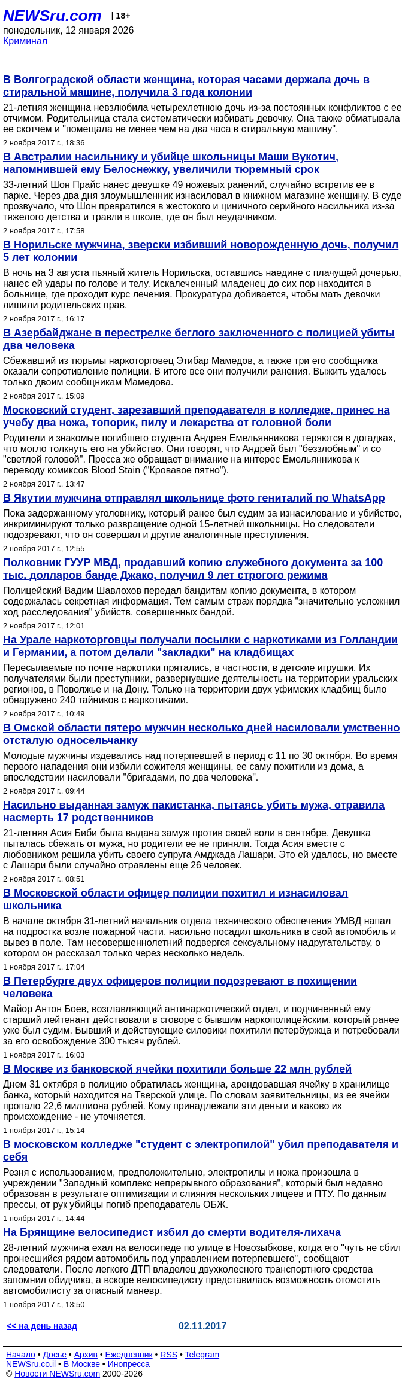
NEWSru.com (52, 16)
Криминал (25, 41)
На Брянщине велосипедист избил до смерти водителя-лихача (172, 1232)
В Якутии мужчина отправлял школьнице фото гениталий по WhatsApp (194, 498)
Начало (20, 1354)
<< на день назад (42, 1326)
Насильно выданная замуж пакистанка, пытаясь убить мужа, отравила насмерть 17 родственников (194, 811)
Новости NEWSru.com (57, 1373)
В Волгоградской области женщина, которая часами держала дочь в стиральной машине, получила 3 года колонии (186, 86)
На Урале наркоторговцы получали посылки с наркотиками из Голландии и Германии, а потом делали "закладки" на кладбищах (200, 646)
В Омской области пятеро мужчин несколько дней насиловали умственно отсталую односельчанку (201, 734)
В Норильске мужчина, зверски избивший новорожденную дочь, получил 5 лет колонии (200, 251)
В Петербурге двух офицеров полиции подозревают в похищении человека (180, 987)
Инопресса (129, 1364)
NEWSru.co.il (31, 1364)
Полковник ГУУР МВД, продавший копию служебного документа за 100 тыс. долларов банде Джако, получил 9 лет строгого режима (193, 569)
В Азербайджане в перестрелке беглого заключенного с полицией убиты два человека (199, 339)
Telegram (202, 1354)
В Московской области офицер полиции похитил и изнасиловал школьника (175, 899)
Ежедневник (129, 1354)
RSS (168, 1354)
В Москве (82, 1364)
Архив (86, 1354)
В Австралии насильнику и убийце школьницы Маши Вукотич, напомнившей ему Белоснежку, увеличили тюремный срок (170, 163)
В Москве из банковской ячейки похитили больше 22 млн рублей (177, 1069)
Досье (55, 1354)
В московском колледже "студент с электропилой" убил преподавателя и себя (200, 1150)
